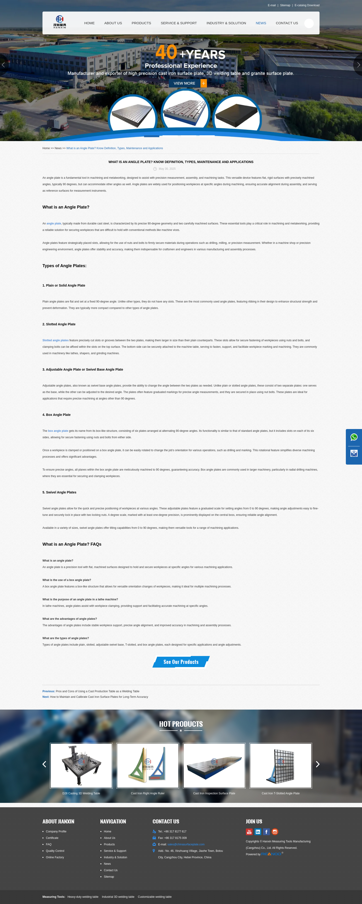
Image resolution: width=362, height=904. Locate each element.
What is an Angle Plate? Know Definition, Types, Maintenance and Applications (114, 148)
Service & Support (179, 23)
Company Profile (56, 831)
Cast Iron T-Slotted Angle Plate (281, 793)
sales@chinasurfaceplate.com (186, 844)
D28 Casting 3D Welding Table (81, 793)
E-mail (272, 5)
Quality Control (55, 851)
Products (141, 23)
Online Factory (55, 857)
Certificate (52, 838)
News (261, 23)
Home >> (48, 148)
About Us (113, 23)
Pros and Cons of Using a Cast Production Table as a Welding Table (97, 691)
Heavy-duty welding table (82, 896)
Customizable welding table (155, 896)
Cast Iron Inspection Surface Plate (214, 793)
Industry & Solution (226, 23)
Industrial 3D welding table (118, 896)
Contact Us (287, 23)
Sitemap (285, 5)
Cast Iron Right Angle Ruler (147, 793)
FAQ (48, 844)
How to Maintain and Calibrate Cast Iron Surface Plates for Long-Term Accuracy (99, 696)
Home (89, 23)
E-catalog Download (307, 5)
